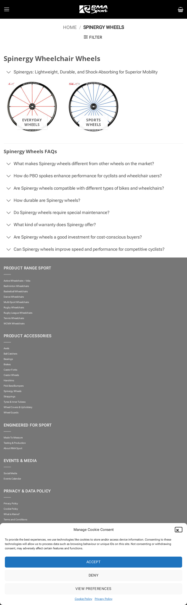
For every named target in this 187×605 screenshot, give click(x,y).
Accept (93, 562)
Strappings (9, 396)
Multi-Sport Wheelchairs (16, 302)
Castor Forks (10, 369)
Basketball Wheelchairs (16, 291)
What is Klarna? (12, 514)
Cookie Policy (83, 599)
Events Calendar (12, 478)
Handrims (9, 380)
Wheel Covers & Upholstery (18, 407)
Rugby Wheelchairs (14, 307)
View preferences (93, 589)
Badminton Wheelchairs (16, 286)
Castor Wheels (11, 375)
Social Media (10, 473)
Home (70, 27)
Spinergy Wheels (12, 391)
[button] (179, 529)
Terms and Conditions (15, 519)
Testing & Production (15, 443)
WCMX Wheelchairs (14, 323)
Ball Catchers (10, 353)
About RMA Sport (13, 448)
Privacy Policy (103, 599)
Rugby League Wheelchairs (18, 312)
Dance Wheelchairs (14, 296)
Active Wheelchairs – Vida (17, 280)
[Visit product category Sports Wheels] (93, 106)
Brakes (7, 364)
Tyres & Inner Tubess (15, 401)
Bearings (8, 359)
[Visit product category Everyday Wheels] (32, 106)
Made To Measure (13, 437)
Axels (6, 348)
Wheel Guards (11, 412)
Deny (94, 575)
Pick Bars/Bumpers (14, 385)
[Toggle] (8, 72)
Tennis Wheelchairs (14, 318)
